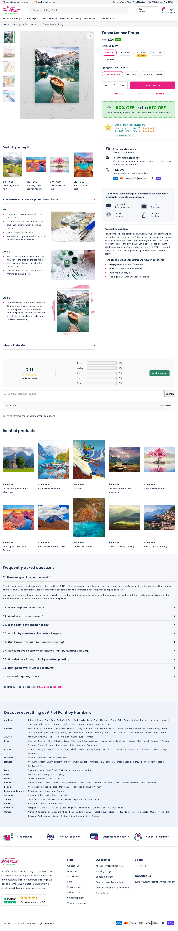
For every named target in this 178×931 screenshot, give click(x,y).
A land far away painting (121, 546)
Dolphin (43, 736)
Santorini (129, 749)
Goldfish (65, 736)
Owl (63, 724)
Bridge (31, 749)
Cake (42, 770)
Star (80, 799)
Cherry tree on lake (154, 488)
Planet (68, 799)
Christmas (42, 757)
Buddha (79, 812)
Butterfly (61, 720)
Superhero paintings (80, 816)
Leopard (39, 732)
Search (170, 393)
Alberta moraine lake (49, 488)
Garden (81, 749)
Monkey (63, 732)
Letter (134, 812)
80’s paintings (43, 812)
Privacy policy (74, 888)
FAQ (69, 882)
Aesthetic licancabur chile (51, 546)
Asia (42, 791)
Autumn (32, 795)
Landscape (153, 720)
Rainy (40, 795)
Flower (127, 720)
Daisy (67, 761)
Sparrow (81, 745)
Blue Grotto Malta (82, 546)
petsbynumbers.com (46, 2)
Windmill (32, 753)
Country (65, 749)
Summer (58, 795)
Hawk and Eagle (91, 741)
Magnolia (118, 761)
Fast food (52, 770)
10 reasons (73, 877)
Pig (70, 732)
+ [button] (123, 85)
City (83, 720)
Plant (81, 782)
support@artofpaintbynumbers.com (155, 882)
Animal (31, 720)
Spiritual (64, 816)
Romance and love (82, 787)
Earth (42, 799)
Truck (120, 807)
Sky (74, 799)
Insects (8, 774)
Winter (67, 795)
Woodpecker (93, 745)
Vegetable (78, 770)
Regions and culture (14, 791)
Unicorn (139, 732)
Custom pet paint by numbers (112, 888)
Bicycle (43, 807)
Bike (51, 807)
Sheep (98, 732)
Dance (48, 787)
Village (164, 749)
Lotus (108, 761)
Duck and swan (62, 741)
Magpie (131, 741)
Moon (60, 799)
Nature (56, 724)
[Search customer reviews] (83, 393)
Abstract (8, 720)
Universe (95, 799)
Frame (105, 67)
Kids (55, 787)
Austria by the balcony (155, 546)
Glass (111, 812)
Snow (117, 782)
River (88, 782)
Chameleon (46, 728)
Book (71, 812)
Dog (96, 720)
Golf (61, 803)
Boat (57, 807)
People (7, 787)
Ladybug (60, 774)
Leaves (164, 720)
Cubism (31, 778)
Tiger (130, 732)
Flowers (8, 761)
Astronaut (32, 799)
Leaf (127, 812)
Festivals (8, 757)
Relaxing (32, 816)
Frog (57, 736)
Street (146, 749)
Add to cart (152, 85)
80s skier (77, 488)
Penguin (32, 745)
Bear (30, 728)
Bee (29, 774)
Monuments (101, 749)
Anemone (32, 761)
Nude (68, 787)
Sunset (89, 724)
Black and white (59, 812)
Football (53, 803)
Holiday (119, 812)
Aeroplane (33, 807)
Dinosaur (71, 728)
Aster (42, 761)
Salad (68, 770)
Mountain (38, 724)
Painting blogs (103, 871)
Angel (30, 787)
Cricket (43, 803)
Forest (56, 782)
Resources (91, 18)
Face (113, 720)
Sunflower (32, 766)
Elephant (104, 720)
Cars (64, 807)
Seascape (108, 782)
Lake (63, 782)
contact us (58, 686)
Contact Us (107, 18)
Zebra (163, 732)
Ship (114, 807)
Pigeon (51, 745)
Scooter (105, 807)
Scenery (97, 782)
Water (88, 770)
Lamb (30, 732)
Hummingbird (107, 741)
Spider (114, 732)
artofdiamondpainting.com (18, 2)
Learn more (130, 164)
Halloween (62, 757)
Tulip (42, 766)
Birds (6, 741)
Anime (31, 812)
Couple (38, 787)
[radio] (109, 52)
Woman (106, 724)
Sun (86, 799)
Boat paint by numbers (26, 24)
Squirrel (122, 732)
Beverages (33, 770)
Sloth (106, 732)
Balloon (31, 757)
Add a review (159, 373)
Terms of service (76, 904)
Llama (54, 732)
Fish (120, 720)
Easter (52, 757)
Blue (53, 720)
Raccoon (78, 732)
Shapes (80, 724)
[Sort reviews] (166, 405)
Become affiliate (105, 877)
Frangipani (94, 761)
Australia (50, 791)
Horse (143, 720)
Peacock (155, 741)
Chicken (42, 741)
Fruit (61, 770)
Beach (40, 720)
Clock (97, 812)
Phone (161, 812)
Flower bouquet (79, 761)
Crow (50, 741)
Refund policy (74, 893)
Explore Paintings (12, 18)
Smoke (47, 816)
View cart (118, 93)
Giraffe (103, 728)
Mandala (144, 812)
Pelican (165, 741)
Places (7, 749)
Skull (40, 816)
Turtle (82, 736)
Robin (72, 745)
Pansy (136, 761)
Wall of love (66, 18)
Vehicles (8, 807)
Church (49, 749)
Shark (74, 736)
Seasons (8, 795)
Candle (89, 812)
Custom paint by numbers (110, 882)
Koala (165, 728)
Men (61, 787)
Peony (144, 761)
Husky (157, 728)
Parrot (146, 741)
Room (120, 749)
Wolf (156, 732)
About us (72, 871)
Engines (72, 807)
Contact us (73, 866)
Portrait (71, 724)
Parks (112, 749)
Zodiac (95, 816)
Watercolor (55, 778)
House (90, 749)
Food (6, 770)
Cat (69, 720)
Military (96, 807)
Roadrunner (62, 745)
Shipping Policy (75, 899)
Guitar (135, 720)
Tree (97, 724)
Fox (96, 728)
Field (73, 749)
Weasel (148, 732)
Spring (48, 795)
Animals (8, 728)
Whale (90, 736)
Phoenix (41, 745)
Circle (76, 720)
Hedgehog (140, 728)
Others (7, 812)
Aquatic (8, 736)
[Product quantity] (115, 85)
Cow (56, 728)
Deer (89, 720)
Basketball (33, 803)
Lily (102, 761)
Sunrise (125, 782)
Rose (160, 761)
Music (48, 724)
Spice (56, 816)
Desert (47, 782)
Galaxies (51, 799)
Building (39, 749)
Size (104, 46)
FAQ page (44, 686)
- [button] (106, 85)
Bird (47, 720)
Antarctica (33, 791)
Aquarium (32, 736)
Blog (78, 18)
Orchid (128, 761)
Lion (30, 724)
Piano (169, 812)
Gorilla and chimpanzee (120, 728)
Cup (104, 812)
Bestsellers (102, 893)
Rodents (89, 732)
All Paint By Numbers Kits (109, 866)
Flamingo (76, 741)
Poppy (152, 761)
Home (6, 24)
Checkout (158, 93)
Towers (155, 749)
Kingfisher (121, 741)
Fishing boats (84, 807)
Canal (39, 782)
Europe (60, 791)
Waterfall (151, 782)
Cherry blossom (54, 761)
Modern (8, 778)
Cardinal (32, 741)
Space (7, 799)
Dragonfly (49, 774)
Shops (138, 749)
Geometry (43, 778)
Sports (7, 803)
